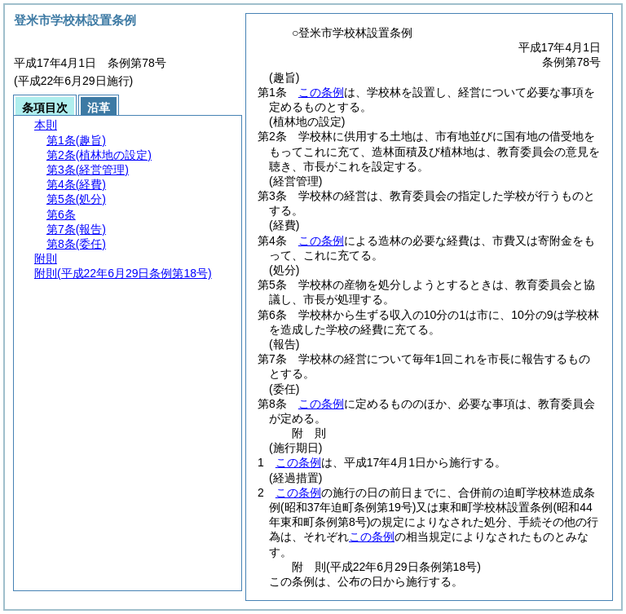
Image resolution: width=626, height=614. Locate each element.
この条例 (321, 92)
